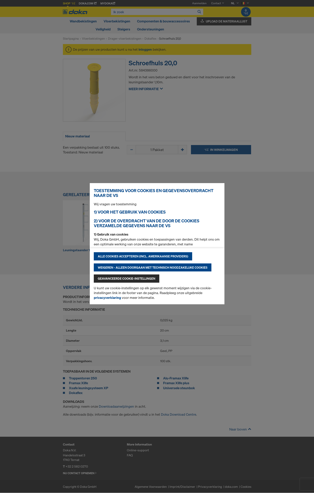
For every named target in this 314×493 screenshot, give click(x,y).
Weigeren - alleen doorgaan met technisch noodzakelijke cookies (152, 267)
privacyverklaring (107, 297)
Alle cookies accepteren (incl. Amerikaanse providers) (143, 256)
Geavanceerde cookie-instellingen (126, 278)
